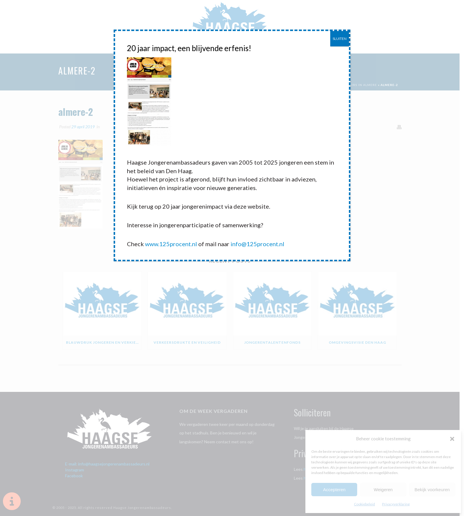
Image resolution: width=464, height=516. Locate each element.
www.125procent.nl (171, 243)
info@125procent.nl (257, 243)
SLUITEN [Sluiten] (340, 38)
